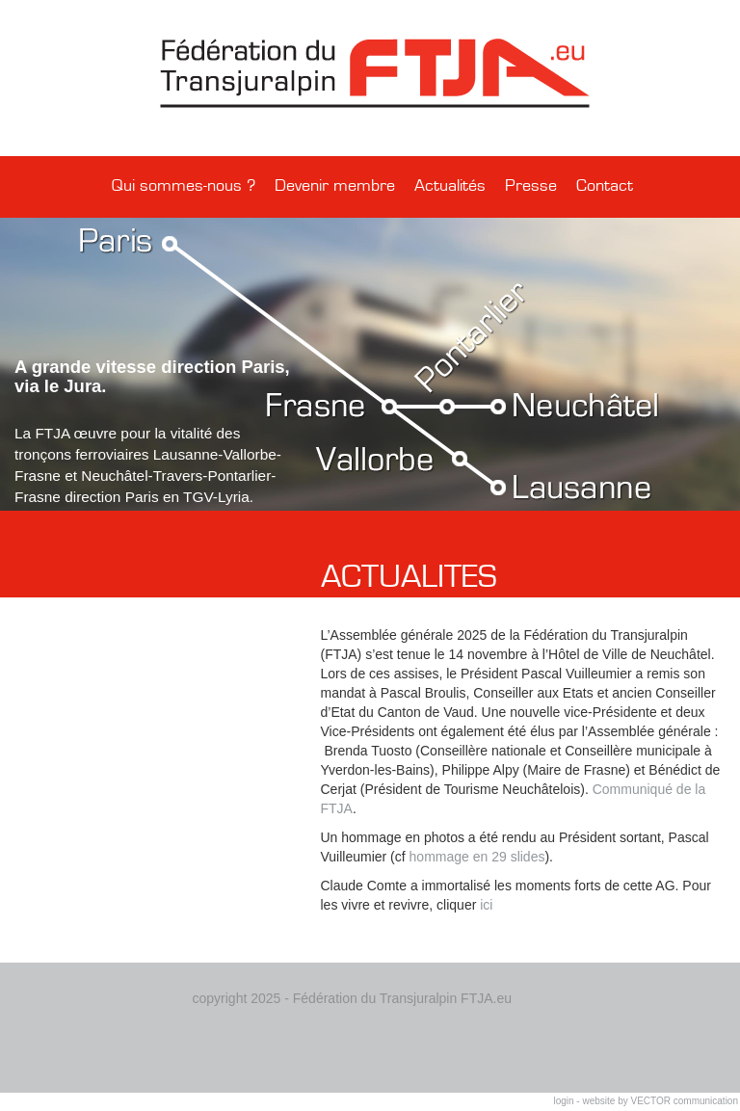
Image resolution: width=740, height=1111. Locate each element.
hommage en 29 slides (475, 856)
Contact (604, 186)
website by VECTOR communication (660, 1101)
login (563, 1101)
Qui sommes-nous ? (183, 186)
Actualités (450, 186)
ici (486, 905)
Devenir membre (335, 186)
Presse (531, 186)
